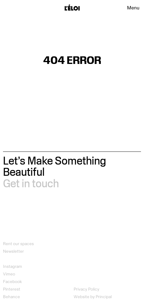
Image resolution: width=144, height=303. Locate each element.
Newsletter (13, 251)
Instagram (12, 266)
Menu (133, 7)
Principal (104, 296)
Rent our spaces (18, 243)
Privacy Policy (86, 289)
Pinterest (11, 289)
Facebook (12, 281)
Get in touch (31, 183)
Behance (11, 296)
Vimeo (9, 274)
